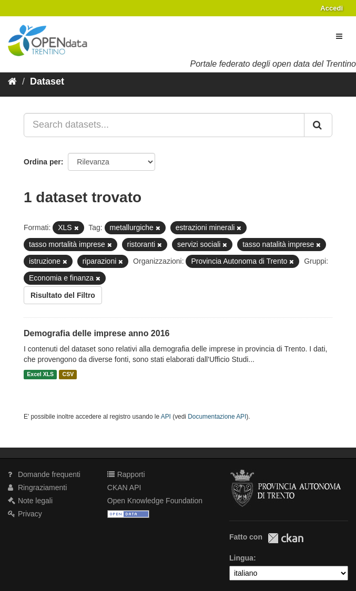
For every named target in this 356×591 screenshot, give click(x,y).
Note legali (30, 500)
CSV (68, 374)
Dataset (47, 81)
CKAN (285, 538)
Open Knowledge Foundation (154, 500)
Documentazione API (217, 416)
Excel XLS (40, 374)
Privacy (25, 514)
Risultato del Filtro (62, 295)
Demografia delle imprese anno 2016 (96, 333)
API (166, 416)
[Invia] (318, 125)
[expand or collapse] (339, 36)
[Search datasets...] (164, 125)
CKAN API (124, 487)
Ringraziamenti (37, 487)
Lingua (241, 558)
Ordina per (42, 162)
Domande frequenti (44, 474)
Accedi (331, 8)
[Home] (12, 81)
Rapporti (126, 474)
